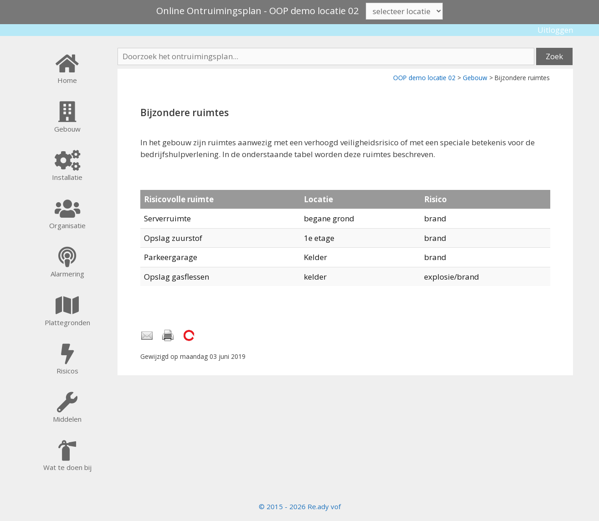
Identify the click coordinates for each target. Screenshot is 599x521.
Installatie (67, 177)
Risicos (67, 370)
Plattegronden (67, 322)
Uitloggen (555, 30)
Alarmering (67, 273)
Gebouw (475, 77)
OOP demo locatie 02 (424, 77)
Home (67, 80)
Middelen (67, 419)
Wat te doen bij (67, 467)
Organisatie (67, 225)
